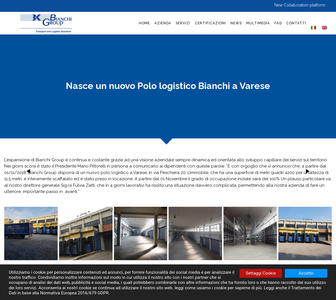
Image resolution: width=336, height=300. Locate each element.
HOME (144, 23)
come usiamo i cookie (206, 287)
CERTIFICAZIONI (210, 23)
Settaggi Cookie (261, 273)
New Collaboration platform (299, 5)
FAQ (278, 23)
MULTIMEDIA (258, 23)
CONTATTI (296, 23)
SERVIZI (183, 23)
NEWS (236, 23)
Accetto (306, 273)
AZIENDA (162, 23)
